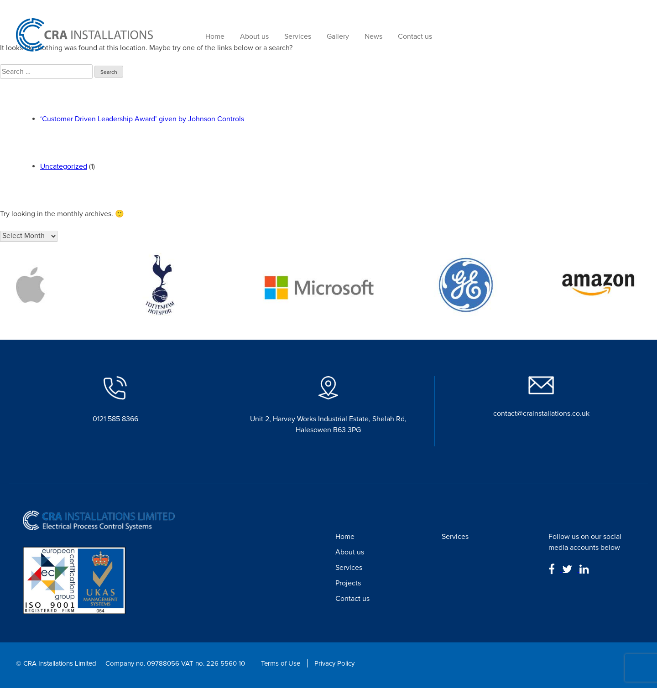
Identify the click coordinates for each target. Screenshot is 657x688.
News (373, 36)
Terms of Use (280, 663)
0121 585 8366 (115, 419)
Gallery (338, 36)
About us (254, 36)
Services (297, 36)
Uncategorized (63, 166)
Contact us (415, 36)
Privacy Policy (334, 663)
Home (214, 36)
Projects (348, 583)
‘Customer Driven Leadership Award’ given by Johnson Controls (142, 119)
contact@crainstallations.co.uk (541, 413)
